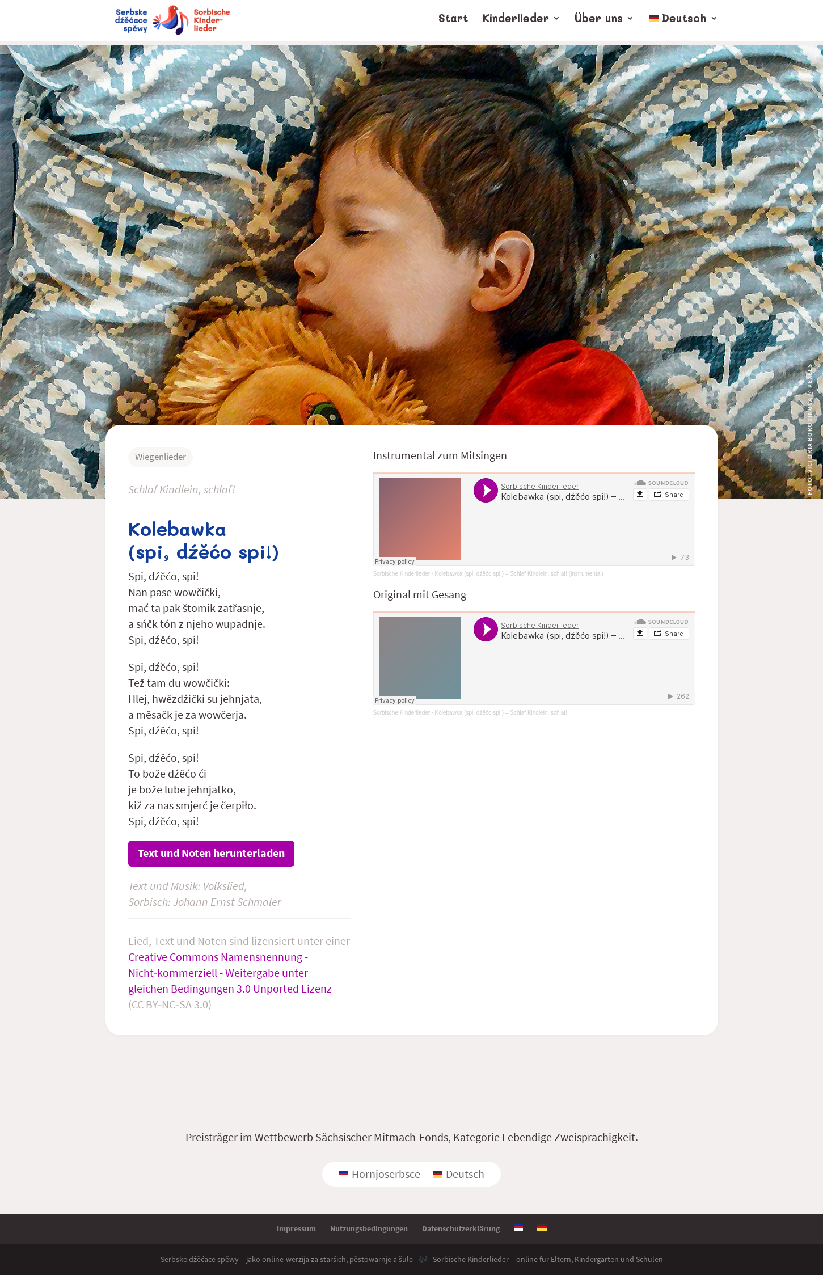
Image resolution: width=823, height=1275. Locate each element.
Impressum (296, 1228)
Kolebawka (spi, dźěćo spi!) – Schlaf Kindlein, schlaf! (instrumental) (518, 574)
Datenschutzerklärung (461, 1228)
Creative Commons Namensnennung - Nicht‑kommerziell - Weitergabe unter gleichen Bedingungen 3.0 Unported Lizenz (230, 972)
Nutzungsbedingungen (369, 1228)
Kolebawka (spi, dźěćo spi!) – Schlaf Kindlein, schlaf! (500, 713)
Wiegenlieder (160, 456)
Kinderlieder (516, 24)
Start (453, 24)
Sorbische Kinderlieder (402, 574)
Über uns (599, 24)
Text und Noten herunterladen (211, 853)
